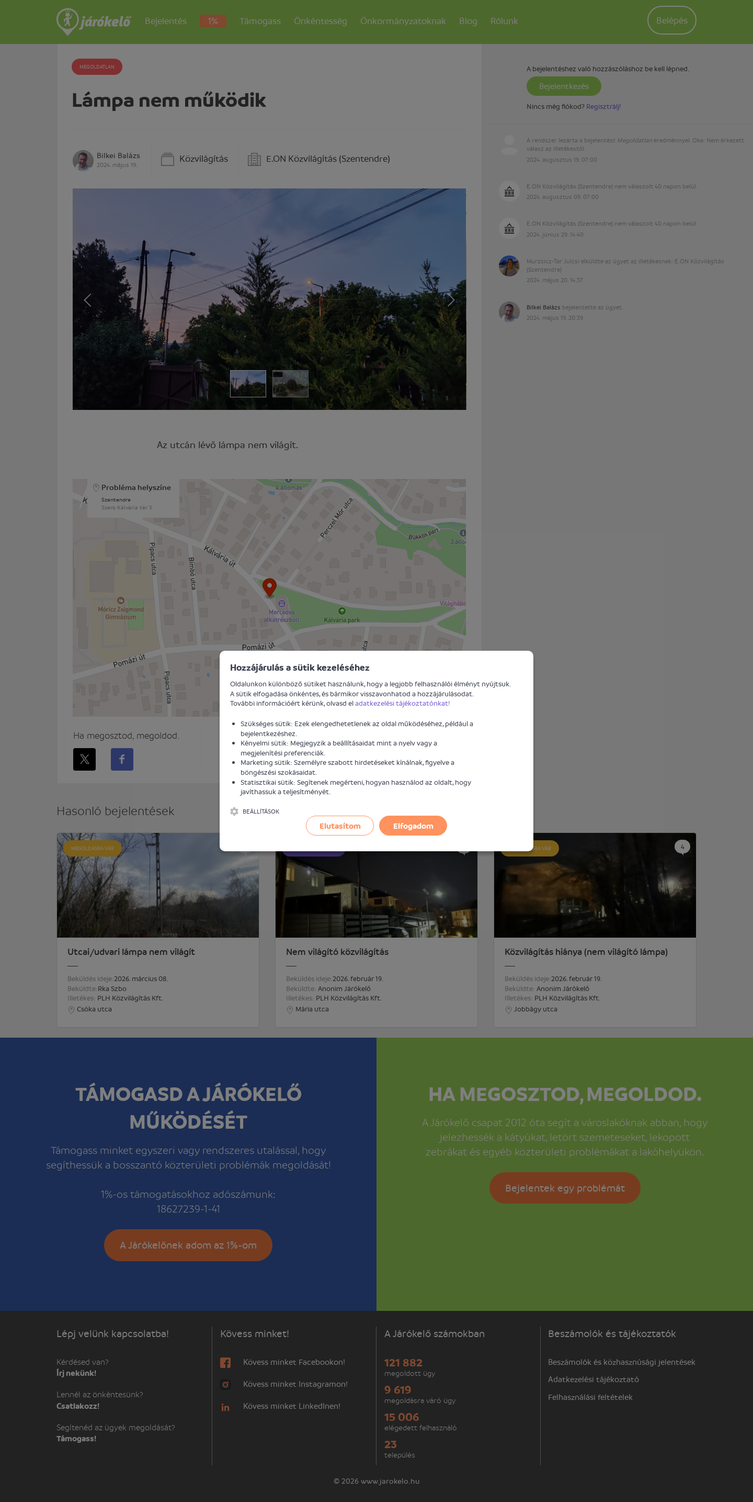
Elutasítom (340, 825)
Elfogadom (413, 825)
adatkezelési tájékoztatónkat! (402, 702)
